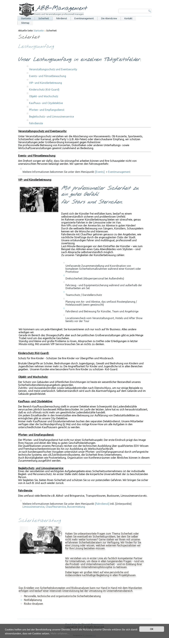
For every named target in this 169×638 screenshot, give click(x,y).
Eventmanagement (84, 18)
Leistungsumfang (36, 46)
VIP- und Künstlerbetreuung (45, 82)
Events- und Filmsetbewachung (47, 76)
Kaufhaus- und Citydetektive (46, 103)
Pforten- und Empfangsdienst (46, 109)
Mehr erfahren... (60, 633)
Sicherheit (43, 18)
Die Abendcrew (109, 18)
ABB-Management (61, 8)
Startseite (26, 18)
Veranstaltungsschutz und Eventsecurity (53, 69)
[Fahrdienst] (102, 503)
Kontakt (128, 18)
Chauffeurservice (56, 506)
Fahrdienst (61, 18)
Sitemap (25, 23)
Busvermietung (76, 506)
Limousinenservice (33, 506)
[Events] (100, 171)
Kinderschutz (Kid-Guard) (44, 89)
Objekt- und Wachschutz (43, 96)
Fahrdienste (36, 123)
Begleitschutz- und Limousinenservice (51, 116)
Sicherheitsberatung (39, 521)
